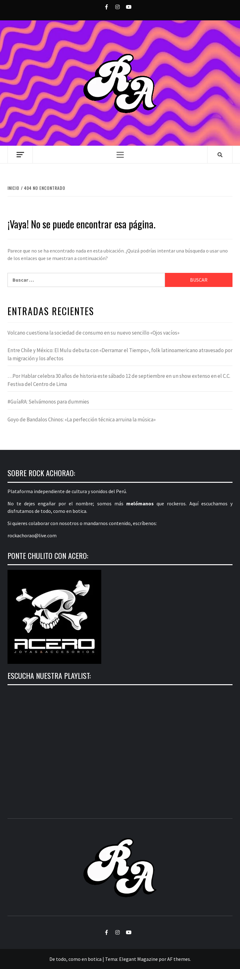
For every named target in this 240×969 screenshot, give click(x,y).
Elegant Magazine (138, 959)
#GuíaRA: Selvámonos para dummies (48, 401)
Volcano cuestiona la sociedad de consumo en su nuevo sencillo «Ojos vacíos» (93, 332)
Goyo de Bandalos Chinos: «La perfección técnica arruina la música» (82, 419)
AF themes (178, 959)
